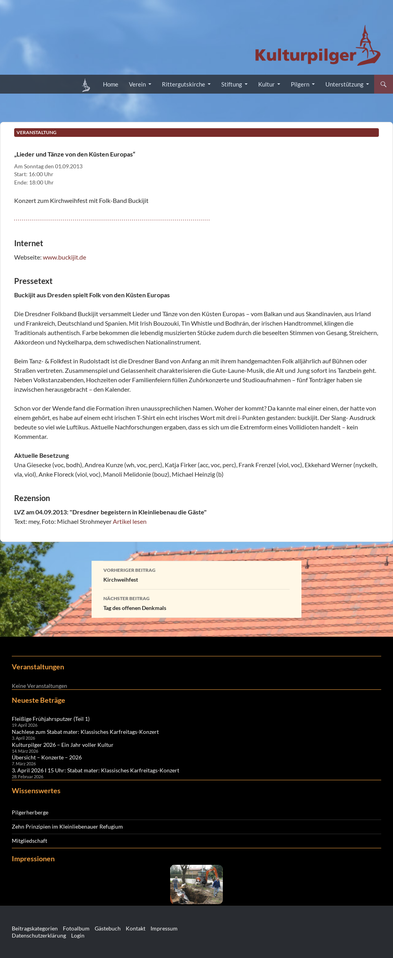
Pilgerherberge (30, 812)
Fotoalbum (76, 928)
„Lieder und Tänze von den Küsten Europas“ (74, 154)
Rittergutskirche (183, 84)
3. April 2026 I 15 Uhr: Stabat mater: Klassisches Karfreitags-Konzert (95, 770)
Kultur (266, 84)
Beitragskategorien (35, 928)
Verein (137, 84)
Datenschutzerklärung (39, 935)
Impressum (164, 928)
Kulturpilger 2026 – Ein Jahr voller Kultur (63, 744)
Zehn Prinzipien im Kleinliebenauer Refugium (67, 826)
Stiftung (231, 84)
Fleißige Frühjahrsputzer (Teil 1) (51, 718)
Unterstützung (344, 84)
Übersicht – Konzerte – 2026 (47, 757)
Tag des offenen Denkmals (196, 602)
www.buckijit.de (64, 257)
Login (77, 935)
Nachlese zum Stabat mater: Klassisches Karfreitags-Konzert (85, 731)
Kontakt (135, 928)
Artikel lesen (130, 521)
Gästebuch (108, 928)
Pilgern (300, 84)
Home (110, 84)
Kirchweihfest (196, 574)
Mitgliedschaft (29, 840)
